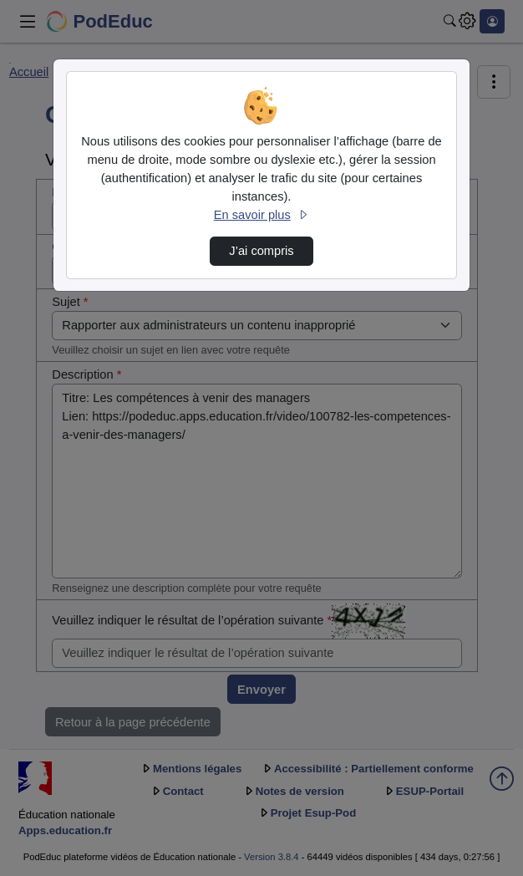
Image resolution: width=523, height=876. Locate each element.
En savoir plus (261, 215)
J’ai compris (261, 250)
